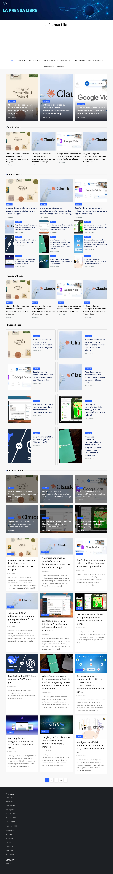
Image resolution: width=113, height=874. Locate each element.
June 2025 (9, 838)
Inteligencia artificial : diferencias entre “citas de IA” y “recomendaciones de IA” (95, 261)
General (12, 101)
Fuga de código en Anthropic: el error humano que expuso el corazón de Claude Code (26, 227)
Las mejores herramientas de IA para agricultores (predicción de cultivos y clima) (95, 227)
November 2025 (11, 818)
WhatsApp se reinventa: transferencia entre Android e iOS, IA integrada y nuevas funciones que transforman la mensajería (60, 244)
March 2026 (10, 802)
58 (61, 779)
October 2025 (10, 822)
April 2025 (9, 846)
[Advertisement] (56, 43)
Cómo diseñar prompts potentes (88, 60)
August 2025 (10, 830)
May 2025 (9, 842)
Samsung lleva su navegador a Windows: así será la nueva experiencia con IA (25, 261)
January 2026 (10, 810)
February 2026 (10, 806)
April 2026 (9, 797)
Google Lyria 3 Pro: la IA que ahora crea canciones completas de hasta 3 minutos (61, 261)
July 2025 (9, 834)
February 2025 (10, 854)
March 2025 (10, 850)
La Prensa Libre (56, 24)
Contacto (22, 60)
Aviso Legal (35, 60)
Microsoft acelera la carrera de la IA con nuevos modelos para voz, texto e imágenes (22, 211)
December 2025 (11, 814)
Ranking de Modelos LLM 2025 (57, 60)
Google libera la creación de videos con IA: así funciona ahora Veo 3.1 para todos (91, 110)
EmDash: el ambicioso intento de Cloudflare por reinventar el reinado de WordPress (61, 227)
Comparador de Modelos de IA (56, 66)
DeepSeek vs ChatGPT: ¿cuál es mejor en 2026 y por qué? (43, 439)
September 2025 (11, 826)
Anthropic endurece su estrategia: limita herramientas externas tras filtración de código (56, 211)
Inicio (12, 60)
